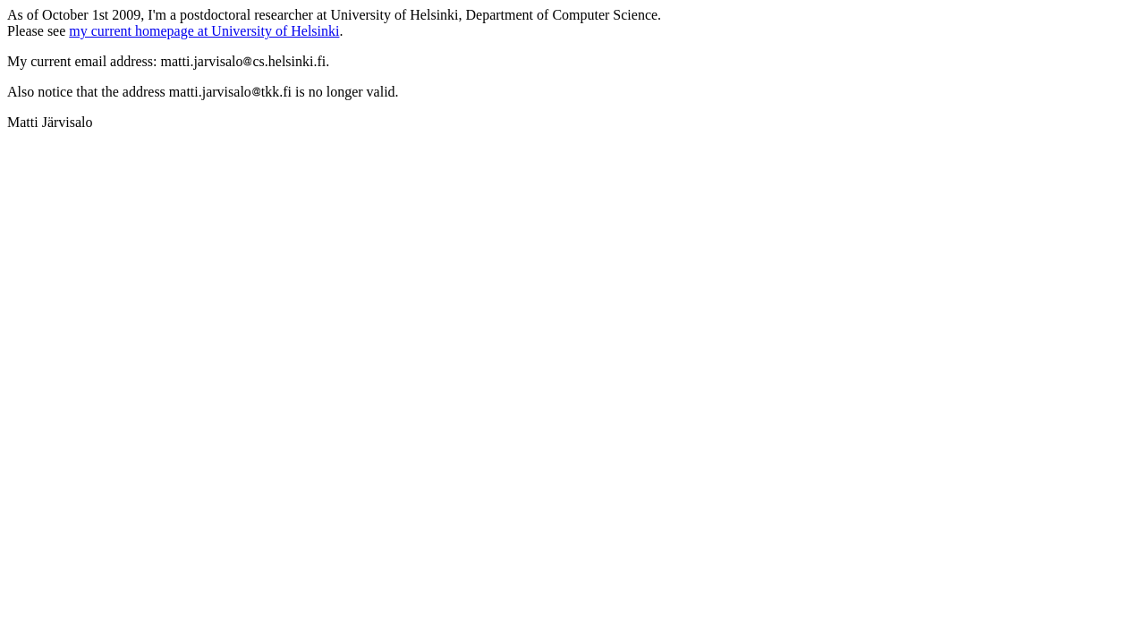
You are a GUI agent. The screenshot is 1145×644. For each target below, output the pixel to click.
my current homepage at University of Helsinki (204, 30)
